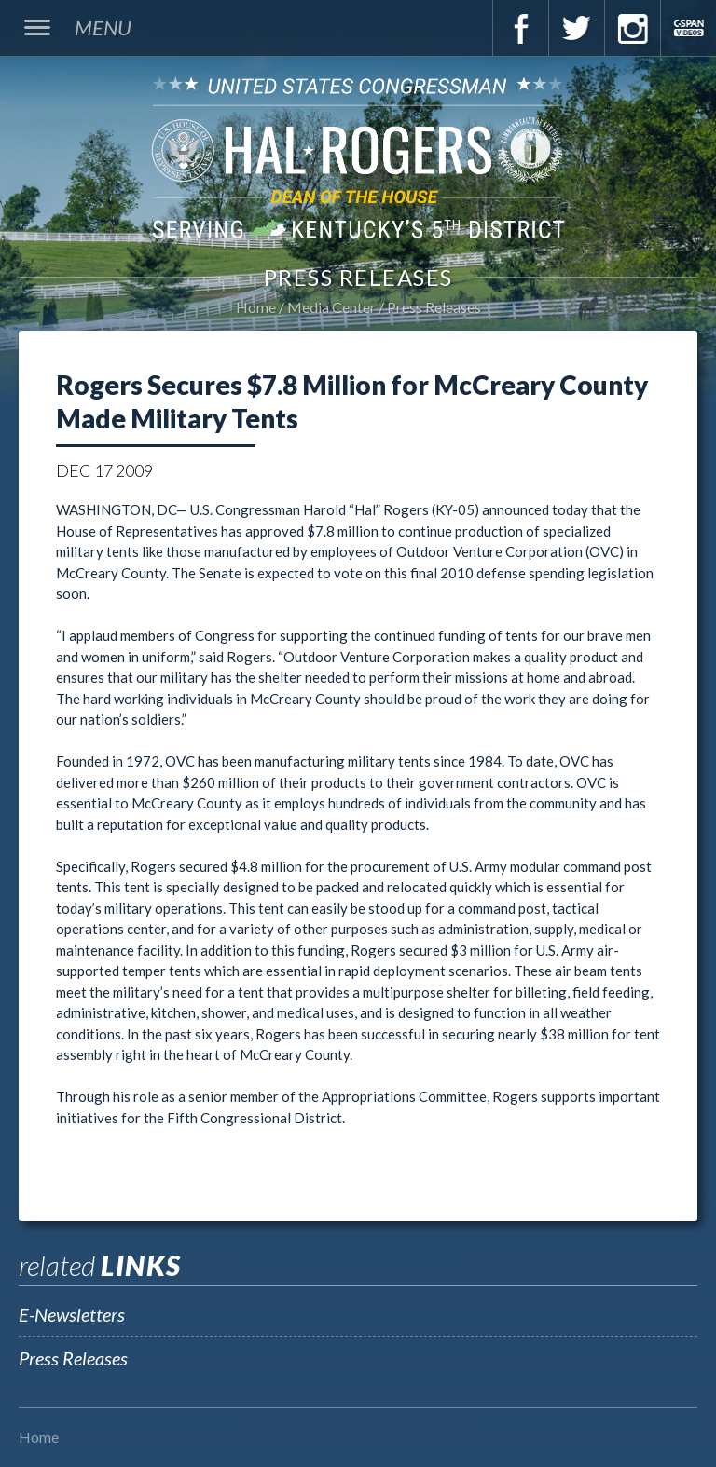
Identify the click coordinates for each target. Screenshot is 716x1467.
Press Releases (434, 307)
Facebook (520, 28)
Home (256, 307)
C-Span (688, 28)
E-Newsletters (72, 1314)
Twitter (576, 28)
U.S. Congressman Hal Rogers (358, 156)
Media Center (331, 307)
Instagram (632, 28)
